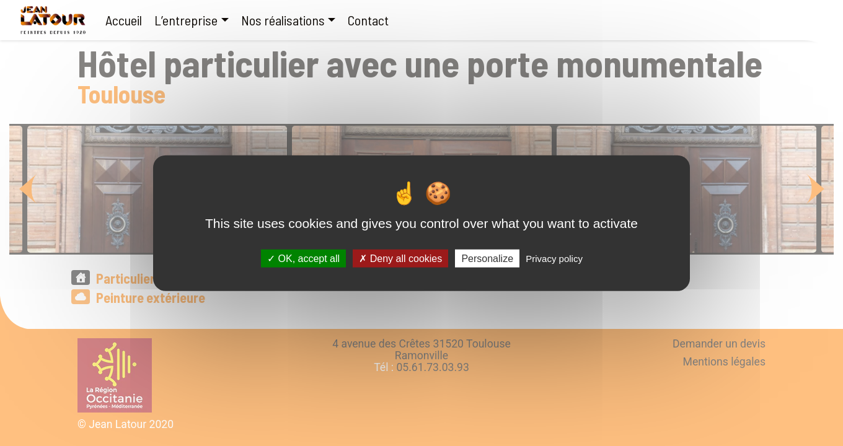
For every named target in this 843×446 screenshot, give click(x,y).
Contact (368, 20)
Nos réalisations (283, 20)
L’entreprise (186, 20)
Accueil (123, 20)
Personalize (487, 258)
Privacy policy (554, 258)
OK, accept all (303, 258)
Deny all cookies (400, 258)
